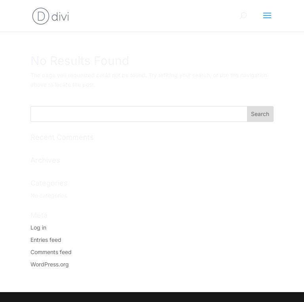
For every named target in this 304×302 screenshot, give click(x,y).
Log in (38, 227)
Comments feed (51, 252)
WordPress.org (49, 264)
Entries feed (45, 239)
